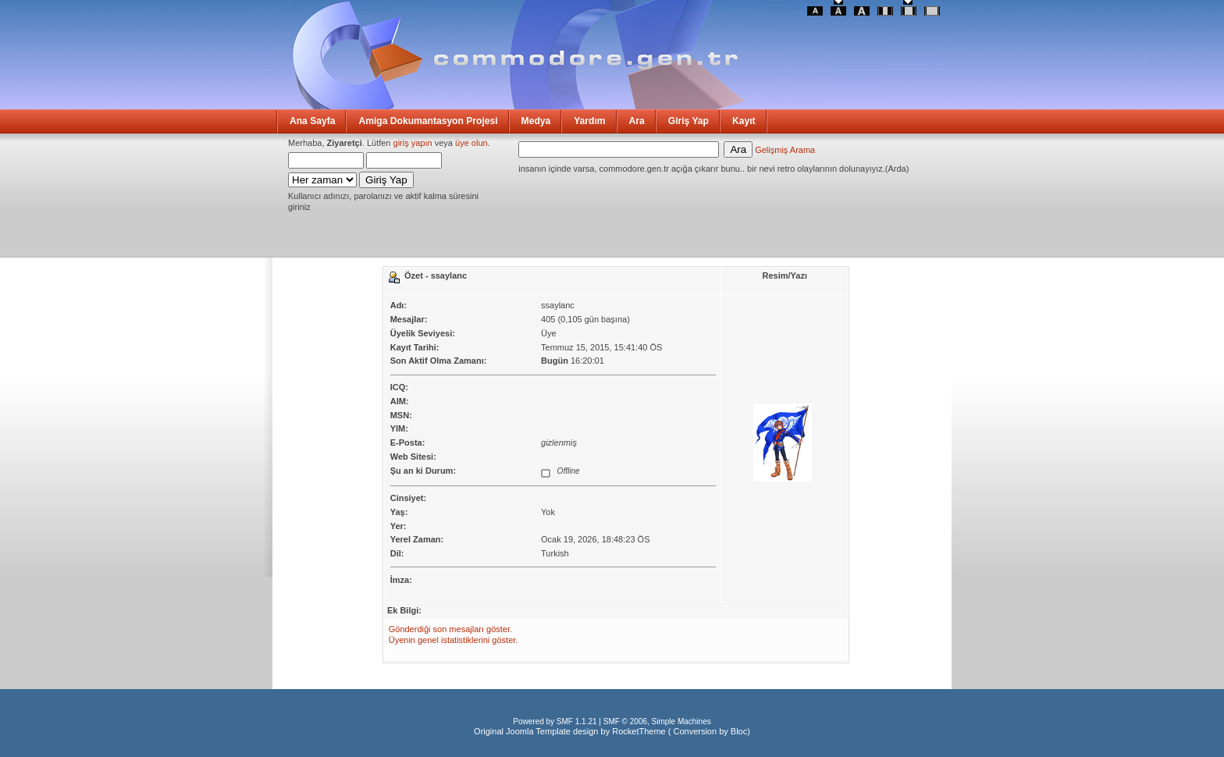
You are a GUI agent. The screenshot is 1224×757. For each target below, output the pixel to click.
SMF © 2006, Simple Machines (657, 721)
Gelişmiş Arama (785, 150)
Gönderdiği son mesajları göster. (450, 629)
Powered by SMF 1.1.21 (554, 721)
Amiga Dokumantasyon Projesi (427, 121)
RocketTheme (638, 731)
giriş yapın (412, 142)
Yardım (589, 121)
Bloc (739, 731)
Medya (536, 121)
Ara (637, 121)
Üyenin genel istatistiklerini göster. (453, 640)
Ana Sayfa (312, 121)
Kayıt (744, 121)
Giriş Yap (688, 121)
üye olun (471, 142)
